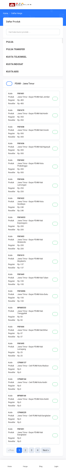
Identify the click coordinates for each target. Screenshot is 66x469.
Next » (46, 450)
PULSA (9, 42)
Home (9, 464)
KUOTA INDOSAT (14, 64)
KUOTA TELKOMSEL (16, 57)
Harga (25, 464)
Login (56, 464)
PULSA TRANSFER (15, 49)
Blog (41, 464)
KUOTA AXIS (12, 71)
